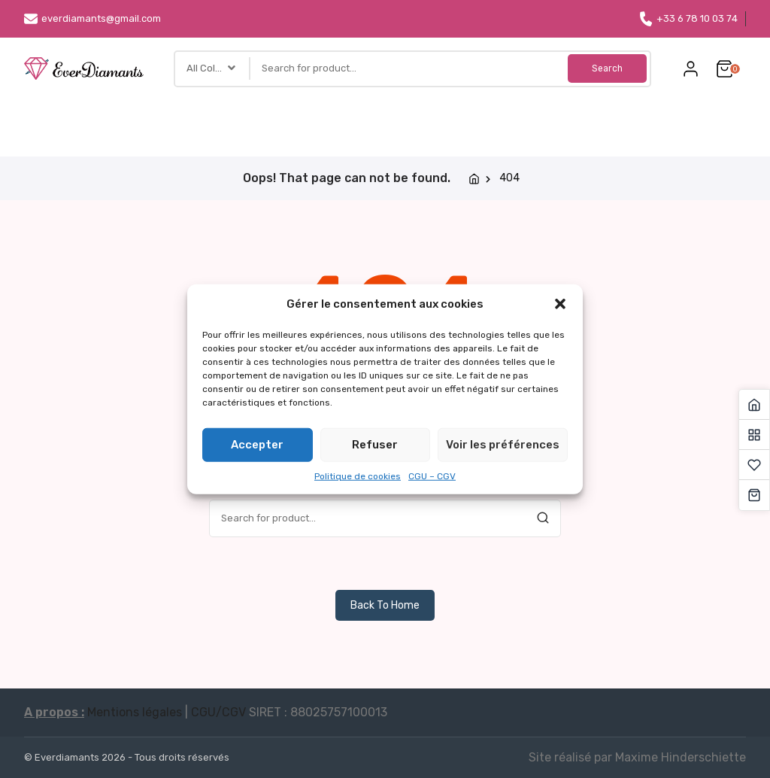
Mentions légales (134, 712)
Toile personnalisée (516, 120)
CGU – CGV (432, 475)
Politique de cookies (357, 475)
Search (605, 68)
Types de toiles (144, 120)
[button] (560, 304)
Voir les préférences (502, 444)
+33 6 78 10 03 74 (688, 18)
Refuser (375, 444)
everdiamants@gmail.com (92, 19)
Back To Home (385, 605)
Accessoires (412, 120)
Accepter (257, 444)
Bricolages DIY (322, 120)
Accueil (59, 120)
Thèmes (237, 120)
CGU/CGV (218, 712)
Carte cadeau (623, 120)
